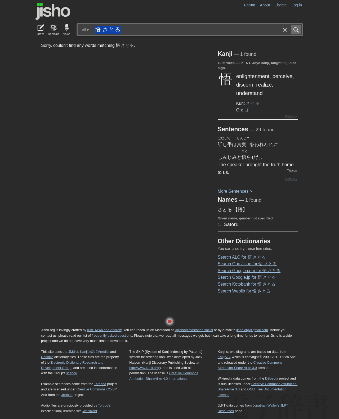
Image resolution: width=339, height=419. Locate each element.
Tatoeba (292, 170)
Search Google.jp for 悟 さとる (247, 277)
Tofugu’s (104, 405)
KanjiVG (224, 357)
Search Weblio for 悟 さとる (244, 291)
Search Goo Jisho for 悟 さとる (247, 264)
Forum (249, 5)
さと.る (253, 103)
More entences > (235, 191)
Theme (281, 5)
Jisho (52, 11)
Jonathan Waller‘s (266, 405)
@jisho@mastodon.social (194, 330)
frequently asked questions (112, 335)
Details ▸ (291, 116)
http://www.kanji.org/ (144, 368)
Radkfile (47, 357)
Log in (297, 5)
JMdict (73, 352)
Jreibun (67, 395)
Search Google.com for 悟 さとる (249, 270)
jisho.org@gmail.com (252, 330)
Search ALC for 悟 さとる (242, 257)
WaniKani (90, 411)
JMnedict (102, 352)
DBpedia (271, 378)
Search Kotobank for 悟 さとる (247, 284)
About (265, 5)
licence (71, 373)
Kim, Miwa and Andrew (104, 330)
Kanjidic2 (87, 352)
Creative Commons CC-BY (97, 389)
